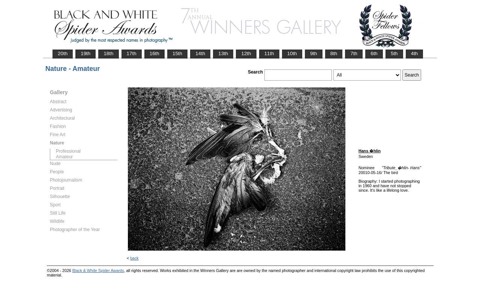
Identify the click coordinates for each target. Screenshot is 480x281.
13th (223, 53)
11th (269, 53)
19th (85, 53)
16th (155, 53)
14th (200, 53)
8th (334, 53)
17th (132, 53)
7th (354, 53)
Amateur (64, 156)
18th (108, 53)
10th (292, 53)
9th (313, 53)
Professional (68, 151)
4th (414, 53)
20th (63, 53)
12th (246, 53)
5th (394, 53)
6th (374, 53)
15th (177, 53)
